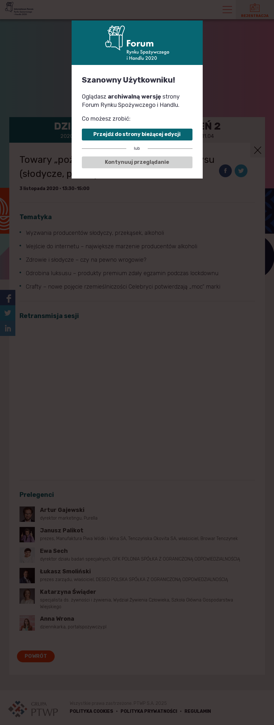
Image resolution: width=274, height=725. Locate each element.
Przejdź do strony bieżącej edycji (137, 134)
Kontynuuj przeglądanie (137, 162)
